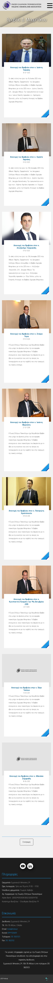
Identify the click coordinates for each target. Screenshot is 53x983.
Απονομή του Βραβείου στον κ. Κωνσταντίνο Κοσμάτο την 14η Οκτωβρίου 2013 (26, 601)
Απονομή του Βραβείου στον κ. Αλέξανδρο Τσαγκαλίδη (26, 246)
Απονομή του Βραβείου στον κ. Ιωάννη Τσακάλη (26, 68)
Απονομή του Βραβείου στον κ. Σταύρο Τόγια (26, 335)
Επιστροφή (26, 842)
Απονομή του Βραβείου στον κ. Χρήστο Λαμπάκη (26, 158)
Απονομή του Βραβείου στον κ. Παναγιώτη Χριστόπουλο (26, 511)
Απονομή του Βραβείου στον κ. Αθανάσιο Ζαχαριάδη (26, 777)
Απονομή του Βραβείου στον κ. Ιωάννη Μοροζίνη (26, 423)
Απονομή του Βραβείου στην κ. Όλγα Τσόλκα (26, 688)
